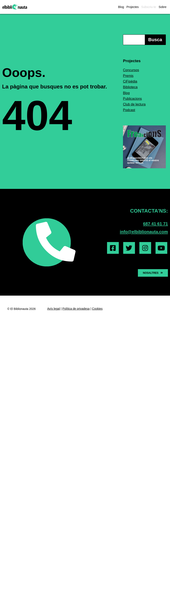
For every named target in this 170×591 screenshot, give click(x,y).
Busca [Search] (155, 39)
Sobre (162, 7)
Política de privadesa (76, 308)
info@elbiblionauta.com (144, 231)
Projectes (132, 7)
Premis (128, 76)
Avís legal (53, 308)
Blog (121, 7)
